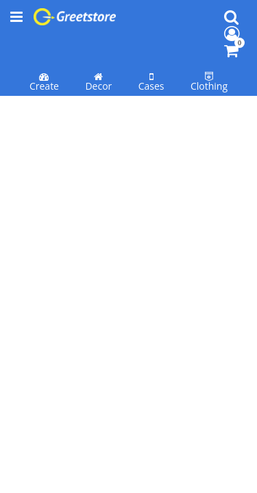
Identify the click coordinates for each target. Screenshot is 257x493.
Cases (151, 48)
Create (44, 48)
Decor (98, 48)
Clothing (209, 48)
